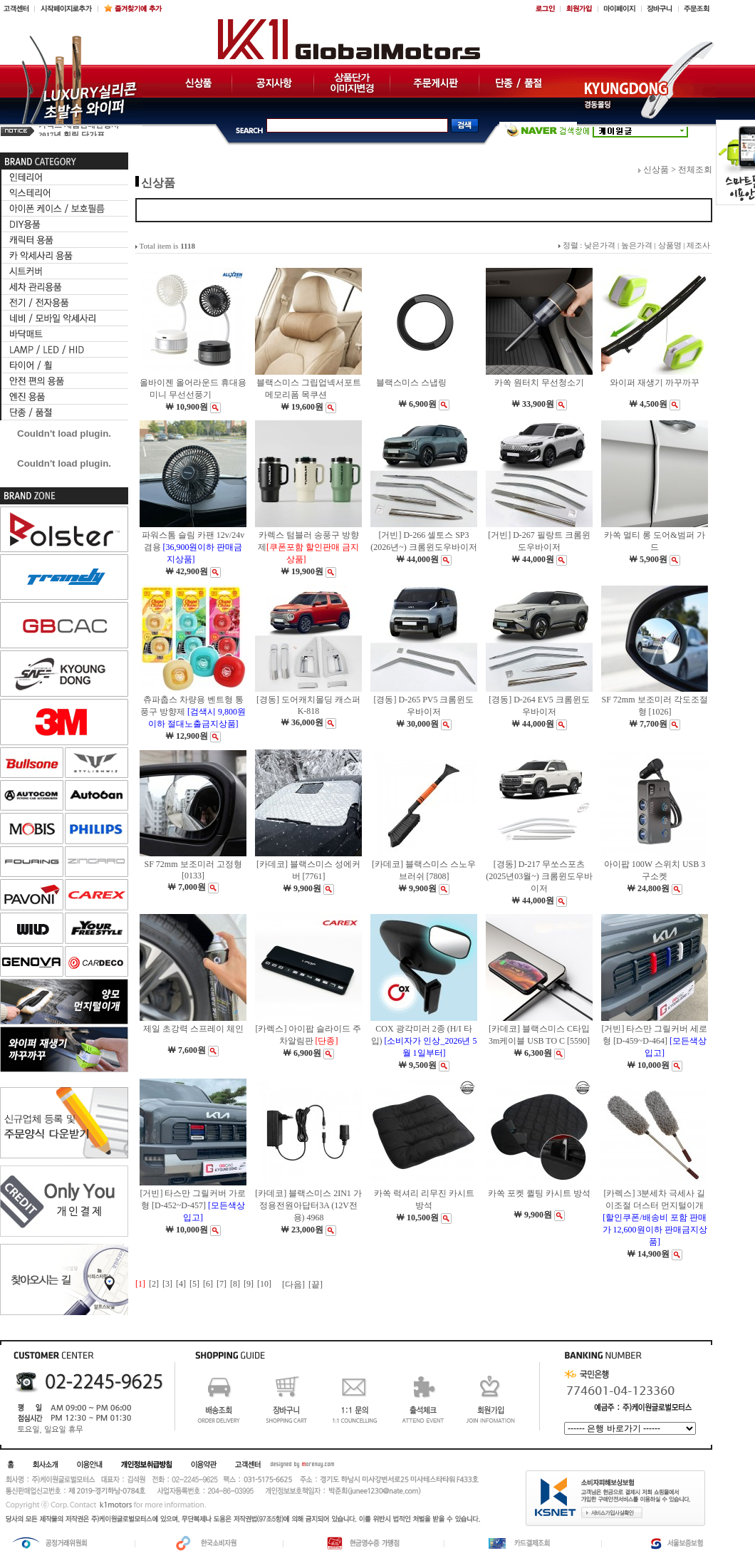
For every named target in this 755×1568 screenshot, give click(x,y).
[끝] (315, 1284)
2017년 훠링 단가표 (71, 131)
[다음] (293, 1284)
